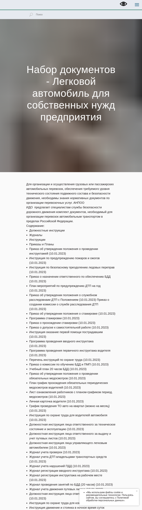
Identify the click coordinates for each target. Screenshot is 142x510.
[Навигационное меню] (137, 4)
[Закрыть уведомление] (136, 491)
